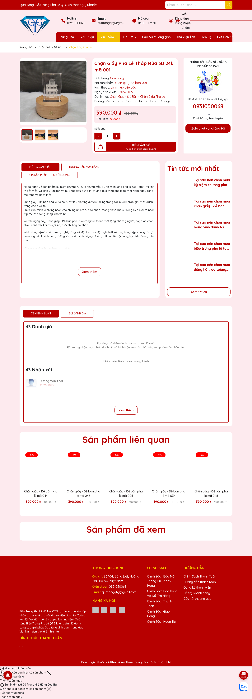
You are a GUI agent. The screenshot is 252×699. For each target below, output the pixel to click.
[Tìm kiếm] (228, 5)
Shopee (154, 101)
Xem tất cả (199, 292)
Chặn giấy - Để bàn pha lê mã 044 (41, 493)
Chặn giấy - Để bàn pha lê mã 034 (168, 493)
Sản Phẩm (107, 37)
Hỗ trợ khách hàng (197, 593)
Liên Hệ (206, 37)
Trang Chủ (66, 37)
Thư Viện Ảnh (185, 37)
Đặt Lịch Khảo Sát (230, 37)
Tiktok (143, 101)
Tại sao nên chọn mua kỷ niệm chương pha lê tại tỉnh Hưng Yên (212, 182)
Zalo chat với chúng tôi (208, 128)
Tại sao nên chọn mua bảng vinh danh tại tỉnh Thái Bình (212, 225)
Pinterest (117, 101)
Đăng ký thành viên (197, 587)
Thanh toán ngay (11, 680)
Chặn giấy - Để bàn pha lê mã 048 (211, 493)
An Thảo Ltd (162, 662)
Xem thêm (89, 272)
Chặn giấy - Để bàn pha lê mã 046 (83, 493)
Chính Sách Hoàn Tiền (162, 622)
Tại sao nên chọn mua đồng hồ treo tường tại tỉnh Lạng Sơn (212, 267)
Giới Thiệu (87, 37)
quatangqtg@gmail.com (114, 23)
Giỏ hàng (185, 16)
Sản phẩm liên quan (126, 439)
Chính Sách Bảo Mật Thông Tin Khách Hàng (161, 580)
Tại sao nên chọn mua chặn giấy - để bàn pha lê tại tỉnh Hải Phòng (212, 203)
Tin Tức (128, 37)
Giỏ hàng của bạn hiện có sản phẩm (23, 672)
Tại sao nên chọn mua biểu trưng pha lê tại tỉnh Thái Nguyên (212, 246)
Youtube (131, 101)
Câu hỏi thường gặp (156, 37)
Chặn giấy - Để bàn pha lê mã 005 (126, 493)
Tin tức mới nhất (193, 168)
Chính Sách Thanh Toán (200, 576)
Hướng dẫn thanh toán (200, 582)
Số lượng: (100, 128)
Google (166, 101)
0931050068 (76, 23)
